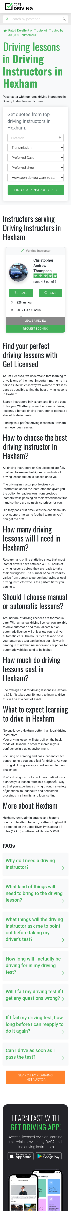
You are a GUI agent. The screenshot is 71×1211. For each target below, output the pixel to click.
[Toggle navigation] (64, 6)
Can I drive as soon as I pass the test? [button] (30, 1054)
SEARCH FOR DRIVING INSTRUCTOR (35, 1077)
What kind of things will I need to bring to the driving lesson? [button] (34, 893)
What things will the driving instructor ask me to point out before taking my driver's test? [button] (34, 929)
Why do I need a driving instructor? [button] (30, 864)
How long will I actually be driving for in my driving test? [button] (33, 965)
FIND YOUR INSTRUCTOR (35, 190)
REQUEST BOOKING (35, 328)
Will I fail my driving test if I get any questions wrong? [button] (34, 995)
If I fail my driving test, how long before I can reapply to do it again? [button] (34, 1024)
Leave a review (35, 320)
